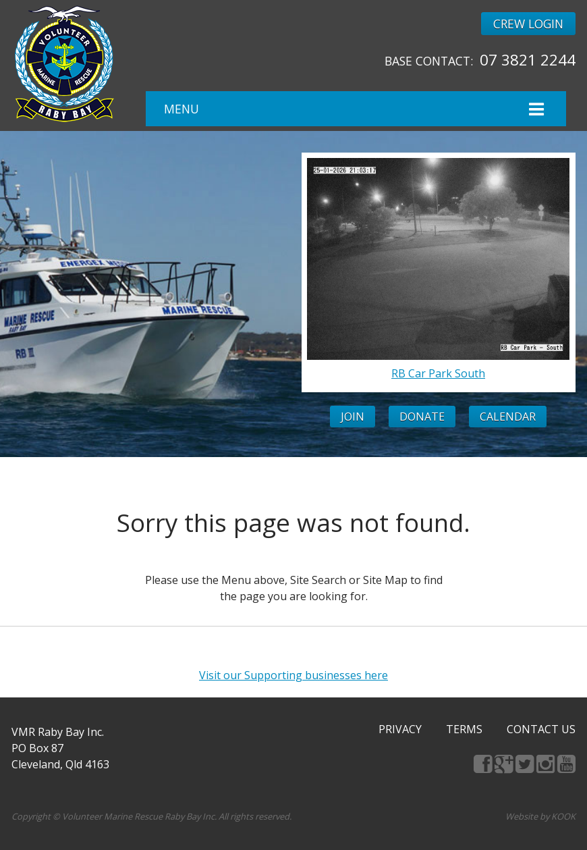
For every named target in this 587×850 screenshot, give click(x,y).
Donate (422, 416)
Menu (355, 109)
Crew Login (528, 24)
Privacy (400, 729)
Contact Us (541, 729)
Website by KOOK (540, 816)
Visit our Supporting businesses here (293, 675)
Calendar (508, 416)
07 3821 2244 (528, 59)
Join (352, 416)
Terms (464, 729)
